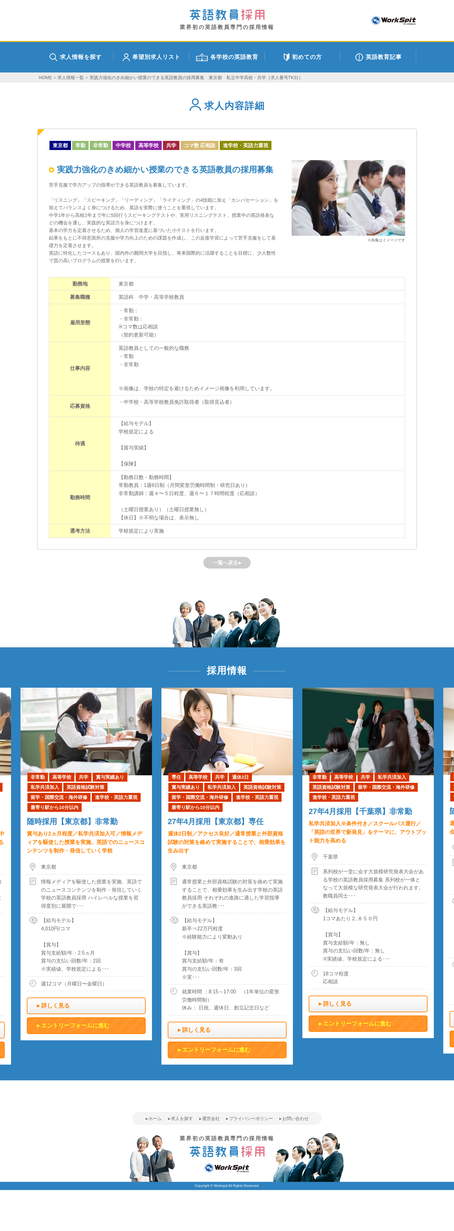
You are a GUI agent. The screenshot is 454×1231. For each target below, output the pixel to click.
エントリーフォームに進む (75, 1025)
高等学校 (148, 145)
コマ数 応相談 (199, 145)
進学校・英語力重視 (245, 145)
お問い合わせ (295, 1118)
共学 (171, 145)
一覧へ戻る (225, 562)
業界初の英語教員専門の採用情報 (227, 19)
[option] (227, 876)
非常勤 (100, 145)
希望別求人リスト (151, 57)
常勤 (80, 145)
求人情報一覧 (70, 77)
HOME (45, 77)
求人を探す (182, 1118)
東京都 (60, 145)
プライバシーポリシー (251, 1118)
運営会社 (211, 1118)
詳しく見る (55, 1006)
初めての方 (303, 57)
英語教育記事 (378, 57)
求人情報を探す (75, 57)
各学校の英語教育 (227, 57)
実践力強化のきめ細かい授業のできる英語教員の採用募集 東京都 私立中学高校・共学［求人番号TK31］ (196, 77)
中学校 (123, 145)
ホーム (155, 1118)
